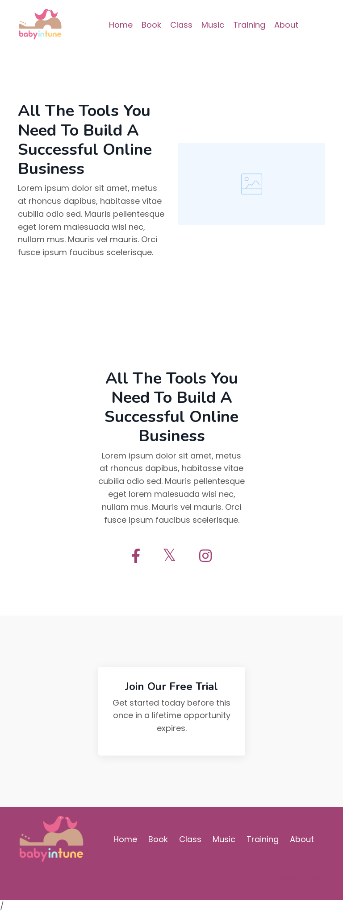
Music (212, 24)
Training (249, 24)
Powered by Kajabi (297, 877)
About (286, 24)
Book (151, 24)
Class (181, 24)
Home (121, 24)
